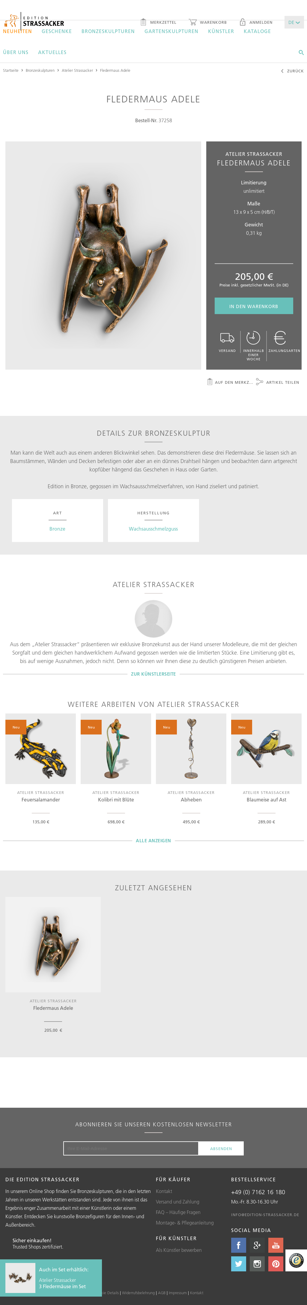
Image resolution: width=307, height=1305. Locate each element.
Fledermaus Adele (115, 70)
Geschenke (57, 31)
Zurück (292, 71)
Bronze (57, 529)
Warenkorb (208, 23)
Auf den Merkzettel (230, 382)
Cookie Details (106, 1292)
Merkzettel (158, 22)
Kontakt (164, 1191)
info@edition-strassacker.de (265, 1214)
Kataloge (257, 31)
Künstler (221, 31)
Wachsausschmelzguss (153, 529)
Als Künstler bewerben (179, 1250)
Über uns (15, 52)
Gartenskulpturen (171, 31)
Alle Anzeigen (153, 840)
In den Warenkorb (253, 306)
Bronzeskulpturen (108, 31)
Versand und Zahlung (177, 1202)
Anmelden (256, 22)
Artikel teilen (277, 382)
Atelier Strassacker (77, 70)
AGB (161, 1292)
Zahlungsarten (284, 342)
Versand (227, 342)
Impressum (178, 1292)
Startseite (11, 70)
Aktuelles (52, 52)
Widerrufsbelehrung (138, 1292)
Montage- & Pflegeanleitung (185, 1223)
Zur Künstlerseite (153, 674)
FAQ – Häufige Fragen (178, 1212)
